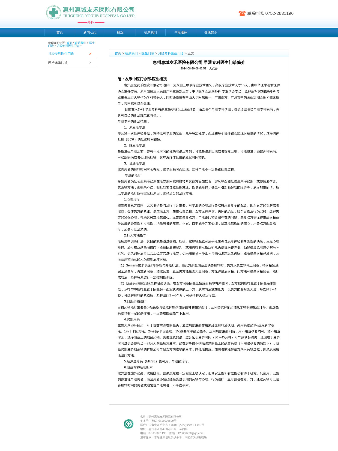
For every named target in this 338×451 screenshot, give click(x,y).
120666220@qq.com (190, 433)
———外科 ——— (91, 22)
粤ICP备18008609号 (163, 420)
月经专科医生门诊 (68, 45)
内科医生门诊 (70, 62)
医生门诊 (147, 53)
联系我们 (80, 43)
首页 (69, 43)
